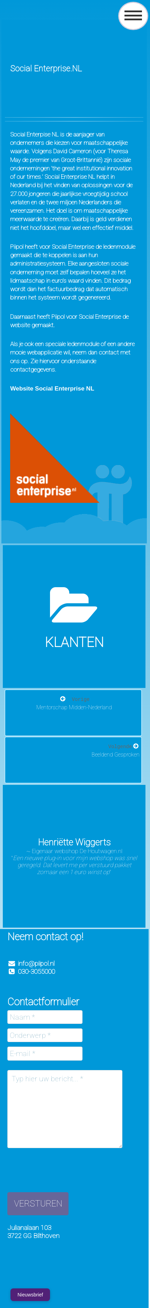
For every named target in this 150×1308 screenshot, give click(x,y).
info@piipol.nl (36, 963)
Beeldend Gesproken (116, 754)
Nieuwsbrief (30, 1295)
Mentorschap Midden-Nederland (74, 707)
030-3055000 (31, 972)
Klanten (74, 642)
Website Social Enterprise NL (52, 388)
